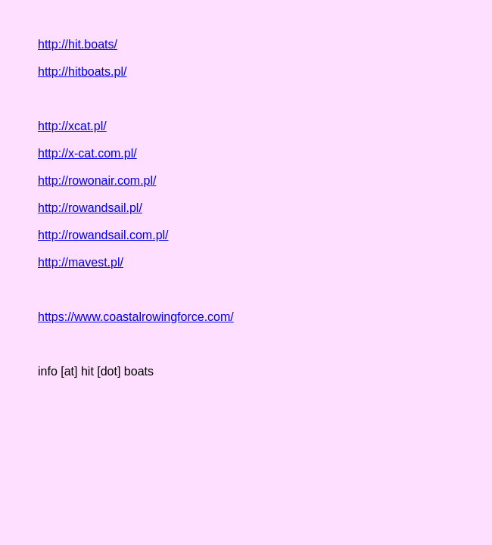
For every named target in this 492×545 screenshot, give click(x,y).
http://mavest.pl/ (80, 262)
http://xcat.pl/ (72, 126)
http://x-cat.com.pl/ (87, 153)
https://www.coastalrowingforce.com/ (136, 316)
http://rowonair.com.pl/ (97, 180)
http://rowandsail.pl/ (90, 207)
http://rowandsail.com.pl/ (103, 235)
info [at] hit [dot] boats (96, 371)
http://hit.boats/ (77, 44)
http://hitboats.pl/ (82, 71)
